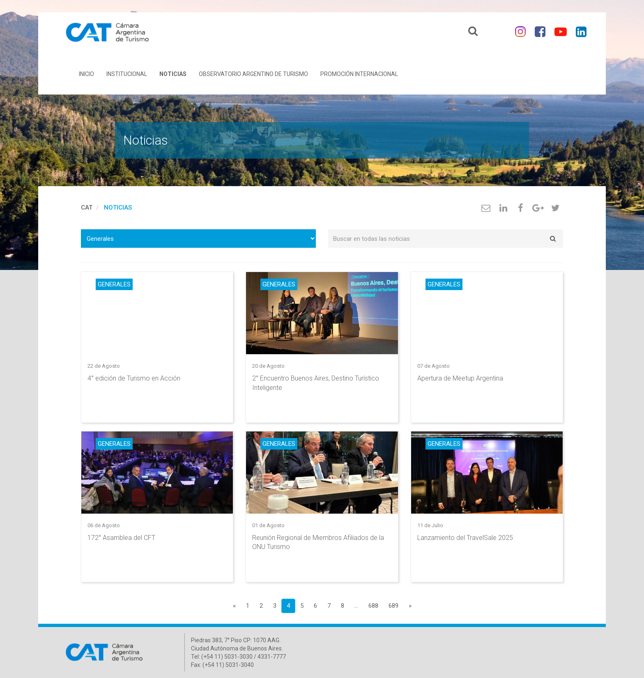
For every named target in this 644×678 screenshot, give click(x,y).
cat (86, 207)
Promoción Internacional (359, 74)
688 (373, 605)
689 (393, 605)
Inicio (86, 74)
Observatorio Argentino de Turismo (253, 74)
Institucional (126, 74)
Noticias (172, 74)
